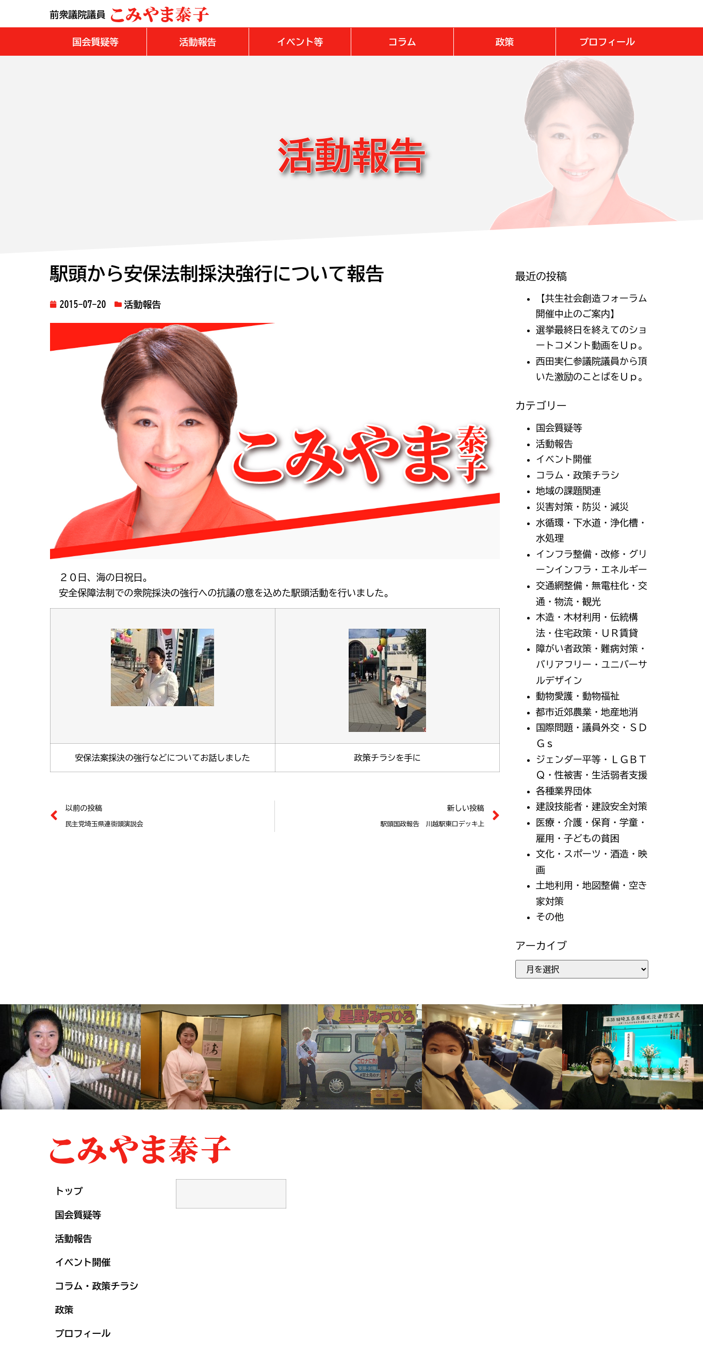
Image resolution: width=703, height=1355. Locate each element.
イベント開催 (564, 458)
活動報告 (142, 303)
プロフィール (83, 1332)
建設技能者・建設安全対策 (591, 805)
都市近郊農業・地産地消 (587, 711)
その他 (550, 916)
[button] (95, 41)
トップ (69, 1190)
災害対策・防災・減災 (582, 506)
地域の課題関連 (568, 490)
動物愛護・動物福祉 (577, 695)
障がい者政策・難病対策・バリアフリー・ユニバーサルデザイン (591, 663)
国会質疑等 (559, 427)
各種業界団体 (564, 790)
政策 (64, 1309)
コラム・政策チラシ (577, 474)
